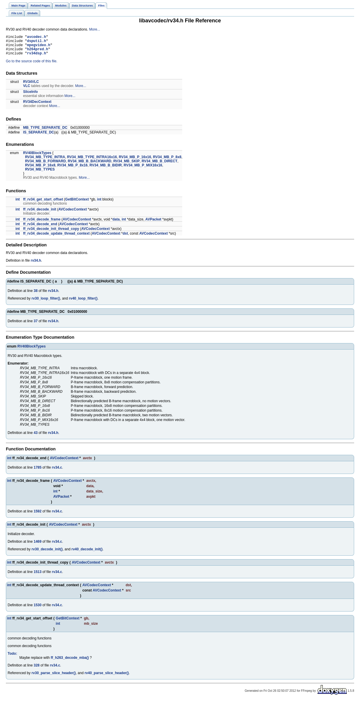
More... (94, 29)
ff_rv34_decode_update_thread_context (56, 238)
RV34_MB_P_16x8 (40, 170)
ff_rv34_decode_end (40, 228)
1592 (38, 516)
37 (36, 325)
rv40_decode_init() (86, 554)
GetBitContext (77, 204)
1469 (38, 546)
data (116, 224)
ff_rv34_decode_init (39, 214)
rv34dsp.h (36, 57)
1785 (38, 472)
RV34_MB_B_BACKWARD (89, 165)
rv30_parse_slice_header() (53, 677)
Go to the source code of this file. (31, 66)
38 (36, 295)
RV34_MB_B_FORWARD (45, 165)
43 (36, 437)
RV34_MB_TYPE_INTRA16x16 (92, 161)
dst (125, 238)
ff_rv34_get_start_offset (43, 204)
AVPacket (153, 224)
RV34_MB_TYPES (40, 174)
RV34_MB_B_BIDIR (105, 170)
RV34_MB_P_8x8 (167, 161)
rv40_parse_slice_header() (106, 677)
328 (37, 670)
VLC (26, 90)
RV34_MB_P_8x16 (72, 170)
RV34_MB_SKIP (126, 165)
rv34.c (57, 472)
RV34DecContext (37, 106)
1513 (38, 576)
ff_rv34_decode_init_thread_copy (51, 233)
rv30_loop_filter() (45, 303)
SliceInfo (30, 96)
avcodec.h (36, 37)
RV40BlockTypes (37, 157)
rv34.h (36, 265)
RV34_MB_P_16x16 (135, 161)
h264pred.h (37, 52)
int (18, 204)
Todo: (12, 658)
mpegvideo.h (38, 47)
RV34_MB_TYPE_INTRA (45, 161)
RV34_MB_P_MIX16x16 (143, 170)
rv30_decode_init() (46, 554)
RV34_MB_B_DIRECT (160, 165)
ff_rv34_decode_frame (41, 224)
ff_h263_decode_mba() (70, 662)
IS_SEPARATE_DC (38, 137)
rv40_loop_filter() (83, 303)
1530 (38, 609)
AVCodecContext (72, 214)
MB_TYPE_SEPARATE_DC (45, 132)
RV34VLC (31, 86)
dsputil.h (36, 42)
